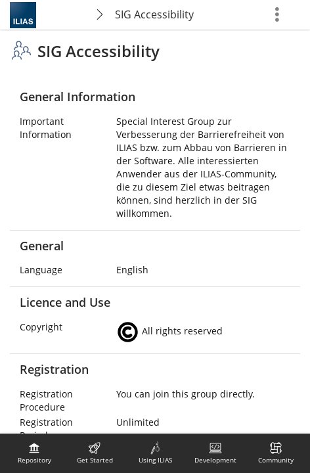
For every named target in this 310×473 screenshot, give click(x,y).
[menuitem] (34, 453)
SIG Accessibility (154, 14)
